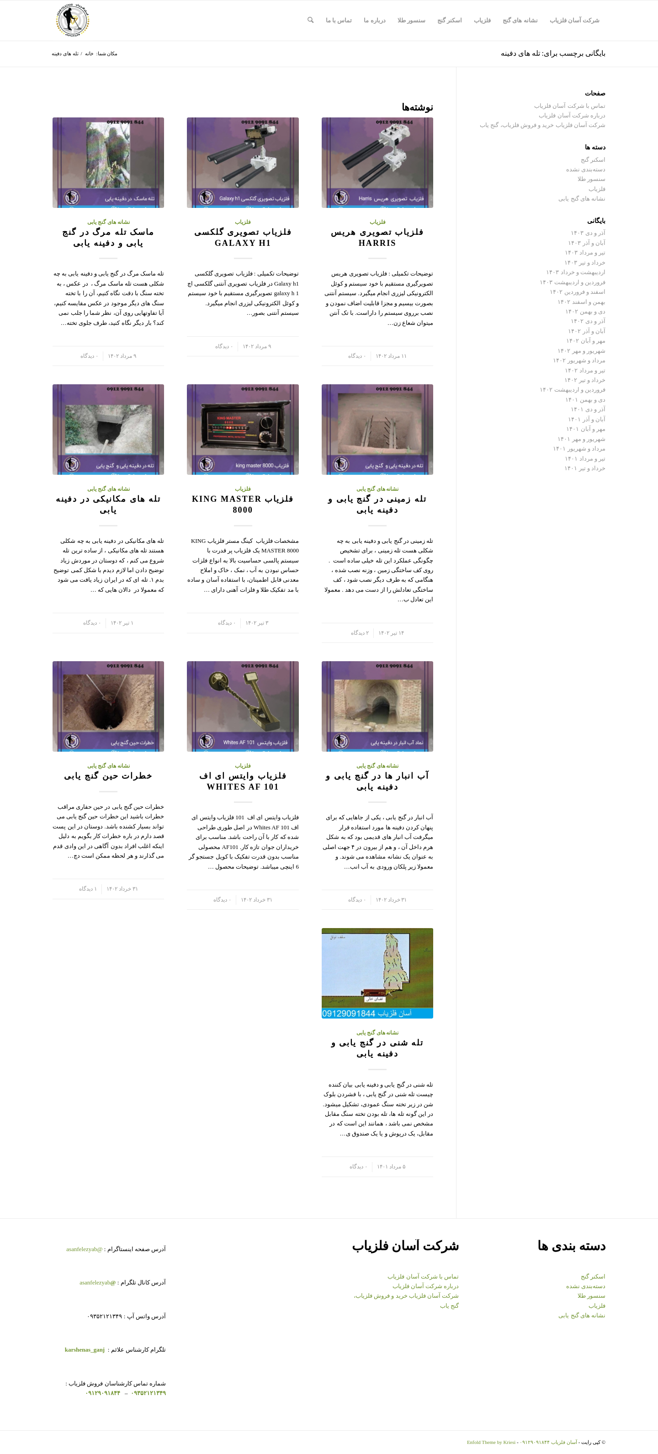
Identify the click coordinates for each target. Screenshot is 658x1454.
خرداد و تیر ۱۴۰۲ (584, 380)
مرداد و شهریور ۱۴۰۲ (579, 360)
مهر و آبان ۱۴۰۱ (585, 428)
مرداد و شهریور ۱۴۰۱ (579, 448)
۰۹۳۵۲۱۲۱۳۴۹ (147, 1393)
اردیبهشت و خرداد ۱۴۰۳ (575, 272)
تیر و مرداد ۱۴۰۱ (585, 458)
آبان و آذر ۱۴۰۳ (586, 242)
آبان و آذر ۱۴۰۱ (586, 419)
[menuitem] (575, 20)
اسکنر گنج (593, 159)
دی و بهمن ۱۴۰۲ (585, 311)
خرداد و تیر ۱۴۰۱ (584, 468)
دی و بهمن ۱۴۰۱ (585, 399)
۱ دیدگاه (88, 889)
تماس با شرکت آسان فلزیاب (569, 105)
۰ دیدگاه (357, 356)
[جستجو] (310, 20)
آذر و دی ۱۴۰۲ (588, 321)
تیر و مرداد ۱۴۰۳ (585, 252)
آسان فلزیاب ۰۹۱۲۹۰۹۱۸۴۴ (548, 1442)
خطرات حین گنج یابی (108, 775)
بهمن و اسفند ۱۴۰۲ (581, 301)
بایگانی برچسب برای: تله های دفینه (553, 53)
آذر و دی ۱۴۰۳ (588, 232)
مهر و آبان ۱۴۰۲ (585, 340)
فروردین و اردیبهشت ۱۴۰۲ (572, 389)
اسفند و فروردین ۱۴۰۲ (577, 291)
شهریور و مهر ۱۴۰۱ (581, 438)
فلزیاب (378, 222)
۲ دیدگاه (360, 633)
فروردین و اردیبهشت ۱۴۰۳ (572, 282)
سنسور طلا (591, 178)
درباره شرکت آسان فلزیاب (572, 115)
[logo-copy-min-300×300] (73, 20)
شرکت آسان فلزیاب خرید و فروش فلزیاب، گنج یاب (542, 125)
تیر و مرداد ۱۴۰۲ (585, 370)
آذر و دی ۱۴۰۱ (588, 409)
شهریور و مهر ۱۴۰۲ (581, 350)
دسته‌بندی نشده (585, 169)
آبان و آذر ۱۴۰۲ (586, 331)
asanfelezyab (98, 1282)
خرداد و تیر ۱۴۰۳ (584, 262)
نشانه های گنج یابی (108, 222)
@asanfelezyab (84, 1249)
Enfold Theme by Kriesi (491, 1442)
